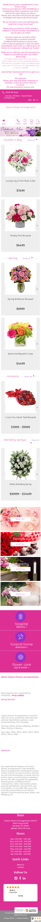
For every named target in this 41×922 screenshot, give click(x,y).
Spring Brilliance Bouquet (20, 299)
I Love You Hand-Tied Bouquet (20, 417)
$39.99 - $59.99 (20, 427)
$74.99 (21, 190)
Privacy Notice (22, 918)
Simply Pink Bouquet (20, 235)
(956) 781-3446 (12, 92)
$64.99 (20, 245)
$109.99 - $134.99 (20, 494)
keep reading (18, 695)
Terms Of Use (9, 918)
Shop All (31, 140)
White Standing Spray (20, 484)
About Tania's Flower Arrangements (20, 677)
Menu (4, 124)
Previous (3, 171)
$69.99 (20, 309)
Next (37, 171)
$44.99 (20, 363)
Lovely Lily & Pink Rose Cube (20, 181)
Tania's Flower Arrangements (20, 107)
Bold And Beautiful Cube (20, 354)
